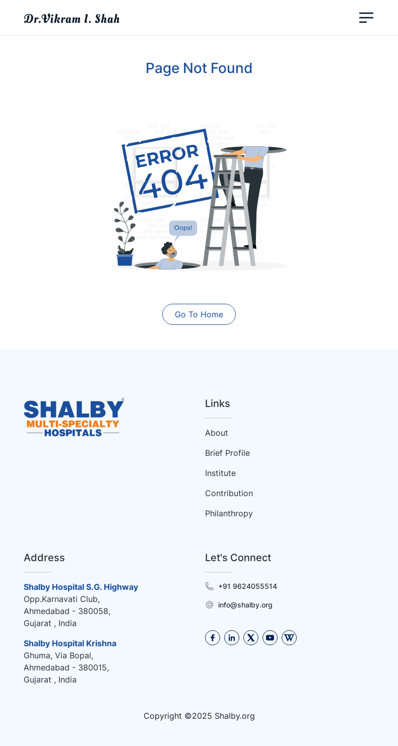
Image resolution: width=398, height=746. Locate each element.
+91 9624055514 (247, 586)
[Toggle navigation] (366, 18)
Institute (220, 473)
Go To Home (199, 314)
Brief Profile (227, 453)
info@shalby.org (245, 604)
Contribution (229, 493)
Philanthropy (229, 513)
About (216, 433)
